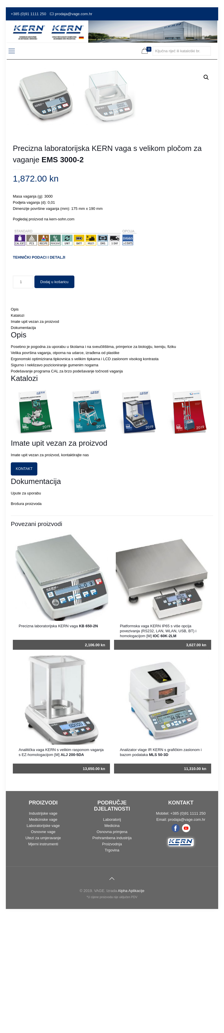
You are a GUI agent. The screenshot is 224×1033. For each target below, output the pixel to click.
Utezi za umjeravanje (43, 954)
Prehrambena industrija (112, 954)
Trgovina (112, 967)
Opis (15, 426)
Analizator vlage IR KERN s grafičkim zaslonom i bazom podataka (161, 869)
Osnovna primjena (112, 948)
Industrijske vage (43, 930)
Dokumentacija (23, 444)
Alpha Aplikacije (131, 1007)
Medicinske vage (43, 936)
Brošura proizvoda (26, 620)
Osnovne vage (43, 948)
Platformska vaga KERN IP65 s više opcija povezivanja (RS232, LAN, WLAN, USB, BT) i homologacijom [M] (158, 748)
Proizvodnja (112, 961)
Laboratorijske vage (43, 942)
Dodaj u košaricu (54, 398)
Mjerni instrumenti (43, 961)
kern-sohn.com (61, 336)
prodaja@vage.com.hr (73, 14)
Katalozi (17, 432)
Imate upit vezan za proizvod (35, 438)
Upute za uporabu (26, 610)
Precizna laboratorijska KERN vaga (58, 743)
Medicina (112, 942)
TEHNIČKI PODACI (30, 374)
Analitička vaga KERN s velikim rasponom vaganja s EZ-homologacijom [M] (61, 869)
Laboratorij (112, 936)
